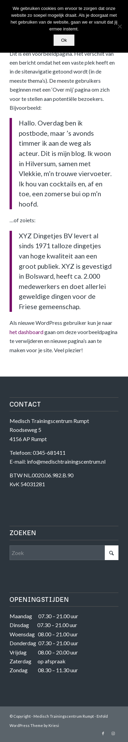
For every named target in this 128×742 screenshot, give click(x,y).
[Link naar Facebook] (103, 733)
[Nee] (119, 26)
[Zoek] (64, 552)
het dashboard (26, 332)
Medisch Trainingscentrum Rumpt (63, 716)
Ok (64, 40)
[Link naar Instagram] (113, 733)
